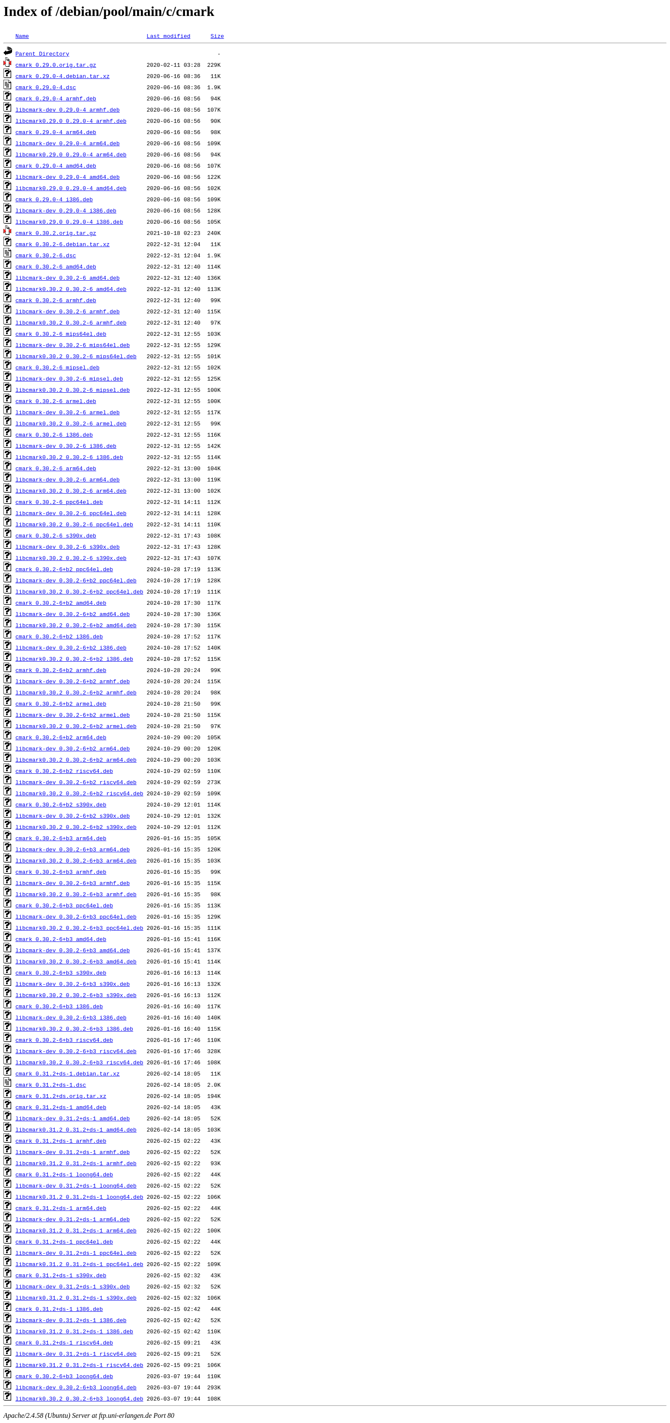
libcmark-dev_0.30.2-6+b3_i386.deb (71, 1017)
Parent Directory (42, 53)
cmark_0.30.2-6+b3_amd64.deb (61, 939)
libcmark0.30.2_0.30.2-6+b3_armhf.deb (76, 894)
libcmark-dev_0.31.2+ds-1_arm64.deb (73, 1219)
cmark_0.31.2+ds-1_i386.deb (59, 1309)
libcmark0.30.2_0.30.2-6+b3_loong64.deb (79, 1398)
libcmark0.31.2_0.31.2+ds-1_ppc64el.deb (79, 1264)
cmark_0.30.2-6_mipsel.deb (58, 367)
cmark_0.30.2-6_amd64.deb (56, 266)
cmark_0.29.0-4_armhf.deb (56, 98)
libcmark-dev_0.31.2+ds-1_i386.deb (71, 1320)
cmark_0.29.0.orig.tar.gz (56, 65)
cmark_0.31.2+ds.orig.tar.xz (61, 1096)
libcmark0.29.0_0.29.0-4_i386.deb (69, 221)
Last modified (168, 36)
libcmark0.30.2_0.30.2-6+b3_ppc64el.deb (79, 928)
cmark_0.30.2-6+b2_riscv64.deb (64, 771)
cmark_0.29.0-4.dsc (46, 87)
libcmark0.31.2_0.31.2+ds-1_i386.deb (74, 1331)
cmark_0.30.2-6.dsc (46, 255)
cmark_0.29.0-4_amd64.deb (56, 165)
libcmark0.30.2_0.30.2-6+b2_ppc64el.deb (79, 591)
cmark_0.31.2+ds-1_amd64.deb (61, 1107)
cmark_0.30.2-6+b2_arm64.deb (61, 737)
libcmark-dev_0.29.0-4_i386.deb (66, 210)
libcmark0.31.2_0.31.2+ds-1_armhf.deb (76, 1163)
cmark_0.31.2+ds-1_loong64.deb (64, 1174)
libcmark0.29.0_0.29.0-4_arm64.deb (71, 154)
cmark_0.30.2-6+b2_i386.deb (59, 636)
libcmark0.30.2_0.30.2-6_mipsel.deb (73, 390)
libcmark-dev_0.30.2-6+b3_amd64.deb (73, 950)
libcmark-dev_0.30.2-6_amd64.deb (68, 277)
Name (22, 36)
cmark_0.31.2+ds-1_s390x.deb (61, 1275)
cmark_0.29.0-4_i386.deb (54, 199)
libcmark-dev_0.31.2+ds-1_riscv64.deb (76, 1353)
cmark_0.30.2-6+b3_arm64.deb (61, 838)
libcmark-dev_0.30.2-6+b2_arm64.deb (73, 748)
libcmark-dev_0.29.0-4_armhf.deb (68, 109)
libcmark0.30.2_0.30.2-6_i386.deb (69, 457)
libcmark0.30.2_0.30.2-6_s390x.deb (71, 558)
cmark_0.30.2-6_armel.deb (56, 401)
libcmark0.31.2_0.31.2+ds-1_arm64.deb (76, 1230)
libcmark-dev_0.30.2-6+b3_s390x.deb (73, 984)
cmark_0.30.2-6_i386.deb (54, 434)
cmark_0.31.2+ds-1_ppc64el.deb (64, 1241)
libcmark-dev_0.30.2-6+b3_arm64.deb (73, 849)
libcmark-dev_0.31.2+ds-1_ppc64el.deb (76, 1253)
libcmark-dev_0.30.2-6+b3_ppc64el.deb (76, 916)
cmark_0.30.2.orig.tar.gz (56, 233)
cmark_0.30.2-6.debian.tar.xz (63, 244)
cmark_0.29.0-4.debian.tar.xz (63, 76)
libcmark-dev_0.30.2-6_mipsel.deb (69, 378)
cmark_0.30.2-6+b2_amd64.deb (61, 603)
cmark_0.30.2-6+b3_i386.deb (59, 1006)
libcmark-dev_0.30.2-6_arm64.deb (68, 479)
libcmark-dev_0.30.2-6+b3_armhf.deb (73, 883)
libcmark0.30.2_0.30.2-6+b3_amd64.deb (76, 961)
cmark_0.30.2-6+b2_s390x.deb (61, 804)
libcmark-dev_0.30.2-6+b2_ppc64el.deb (76, 580)
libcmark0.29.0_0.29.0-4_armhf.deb (71, 121)
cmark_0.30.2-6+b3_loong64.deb (64, 1376)
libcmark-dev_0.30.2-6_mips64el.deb (73, 345)
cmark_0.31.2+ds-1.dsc (51, 1084)
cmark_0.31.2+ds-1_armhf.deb (61, 1141)
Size (217, 36)
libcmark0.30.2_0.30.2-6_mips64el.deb (76, 356)
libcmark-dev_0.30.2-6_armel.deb (68, 412)
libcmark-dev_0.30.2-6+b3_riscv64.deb (76, 1051)
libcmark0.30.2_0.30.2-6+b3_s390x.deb (76, 995)
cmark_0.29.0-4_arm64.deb (56, 132)
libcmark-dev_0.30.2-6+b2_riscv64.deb (76, 782)
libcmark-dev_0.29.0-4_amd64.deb (68, 177)
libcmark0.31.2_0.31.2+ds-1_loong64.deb (79, 1197)
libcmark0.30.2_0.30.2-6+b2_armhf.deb (76, 692)
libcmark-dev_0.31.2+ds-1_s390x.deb (73, 1286)
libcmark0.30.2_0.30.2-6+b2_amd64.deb (76, 625)
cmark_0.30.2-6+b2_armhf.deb (61, 670)
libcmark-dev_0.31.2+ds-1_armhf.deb (73, 1152)
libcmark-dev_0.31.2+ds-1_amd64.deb (73, 1118)
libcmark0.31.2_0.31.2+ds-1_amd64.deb (76, 1129)
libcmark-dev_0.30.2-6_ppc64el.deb (71, 513)
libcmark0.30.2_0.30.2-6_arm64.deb (71, 490)
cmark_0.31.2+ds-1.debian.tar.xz (68, 1073)
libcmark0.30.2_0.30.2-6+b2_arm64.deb (76, 759)
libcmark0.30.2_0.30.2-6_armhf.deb (71, 322)
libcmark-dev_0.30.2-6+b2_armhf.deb (73, 681)
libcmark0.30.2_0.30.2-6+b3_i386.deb (74, 1028)
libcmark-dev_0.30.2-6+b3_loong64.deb (76, 1387)
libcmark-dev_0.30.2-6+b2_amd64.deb (73, 614)
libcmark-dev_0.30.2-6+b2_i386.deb (71, 647)
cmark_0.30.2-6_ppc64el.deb (59, 502)
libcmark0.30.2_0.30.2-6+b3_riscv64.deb (79, 1062)
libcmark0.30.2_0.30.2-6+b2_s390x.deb (76, 827)
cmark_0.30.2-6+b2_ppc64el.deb (64, 569)
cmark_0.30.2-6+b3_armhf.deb (61, 872)
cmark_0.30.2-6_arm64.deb (56, 468)
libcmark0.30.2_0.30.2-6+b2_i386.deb (74, 659)
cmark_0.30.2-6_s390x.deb (56, 535)
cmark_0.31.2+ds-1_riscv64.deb (64, 1342)
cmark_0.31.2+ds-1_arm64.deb (61, 1208)
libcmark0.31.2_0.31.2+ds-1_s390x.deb (76, 1297)
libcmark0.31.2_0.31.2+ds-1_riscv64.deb (79, 1365)
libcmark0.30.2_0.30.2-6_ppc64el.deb (74, 524)
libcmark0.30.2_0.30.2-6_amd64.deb (71, 289)
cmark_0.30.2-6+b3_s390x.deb (61, 972)
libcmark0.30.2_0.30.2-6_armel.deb (71, 423)
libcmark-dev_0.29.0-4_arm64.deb (68, 143)
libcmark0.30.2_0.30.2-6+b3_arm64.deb (76, 860)
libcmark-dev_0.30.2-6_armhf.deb (68, 311)
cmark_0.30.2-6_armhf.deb (56, 300)
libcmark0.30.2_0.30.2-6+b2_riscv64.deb (79, 793)
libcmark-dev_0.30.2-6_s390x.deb (68, 546)
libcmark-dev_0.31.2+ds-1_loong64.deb (76, 1185)
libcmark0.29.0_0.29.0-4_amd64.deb (71, 188)
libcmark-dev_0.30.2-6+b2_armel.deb (73, 715)
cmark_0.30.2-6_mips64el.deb (61, 334)
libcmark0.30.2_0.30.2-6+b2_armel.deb (76, 726)
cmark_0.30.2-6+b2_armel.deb (61, 703)
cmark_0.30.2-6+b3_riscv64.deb (64, 1040)
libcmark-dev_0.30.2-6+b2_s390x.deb (73, 815)
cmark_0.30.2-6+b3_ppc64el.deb (64, 905)
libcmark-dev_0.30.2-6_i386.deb (66, 446)
